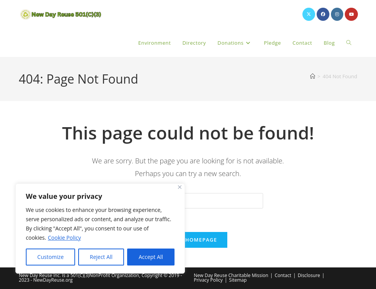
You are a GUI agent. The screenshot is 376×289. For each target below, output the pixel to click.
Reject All (101, 256)
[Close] (179, 187)
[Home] (312, 76)
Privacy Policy (208, 280)
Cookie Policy (64, 237)
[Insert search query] (188, 200)
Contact (283, 275)
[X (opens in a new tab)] (308, 14)
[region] (100, 228)
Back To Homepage (188, 239)
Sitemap (238, 280)
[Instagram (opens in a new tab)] (337, 14)
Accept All (151, 256)
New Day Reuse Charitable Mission (231, 275)
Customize (50, 256)
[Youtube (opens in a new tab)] (351, 14)
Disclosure (309, 275)
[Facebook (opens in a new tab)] (323, 14)
